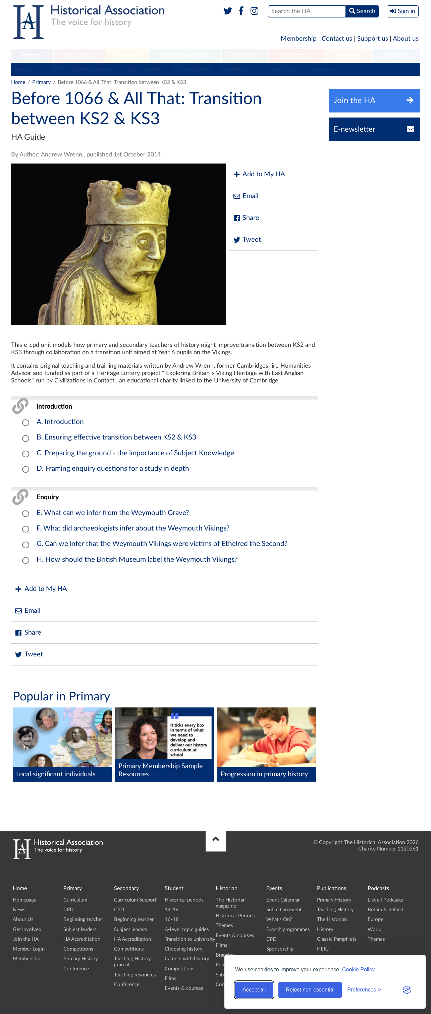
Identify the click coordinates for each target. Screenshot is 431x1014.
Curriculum (27, 69)
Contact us (337, 39)
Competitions (237, 69)
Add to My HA (258, 174)
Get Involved (27, 929)
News (19, 909)
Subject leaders (142, 69)
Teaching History (335, 909)
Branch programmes (288, 929)
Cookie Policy (358, 969)
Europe (375, 919)
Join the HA (26, 939)
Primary (32, 55)
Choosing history (184, 949)
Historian (244, 55)
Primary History (281, 69)
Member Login (29, 949)
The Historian (332, 919)
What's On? (279, 919)
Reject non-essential (310, 990)
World (374, 929)
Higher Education (184, 55)
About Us (23, 919)
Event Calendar (283, 900)
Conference (324, 69)
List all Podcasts (385, 900)
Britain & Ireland (385, 909)
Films (170, 978)
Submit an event (284, 909)
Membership (299, 39)
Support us (372, 39)
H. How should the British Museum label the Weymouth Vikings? (137, 559)
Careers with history (187, 958)
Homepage (25, 900)
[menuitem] (32, 56)
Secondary (79, 55)
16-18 (172, 919)
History (325, 929)
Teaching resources (135, 974)
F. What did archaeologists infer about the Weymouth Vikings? (133, 528)
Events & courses (184, 988)
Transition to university (190, 939)
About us (406, 39)
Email (245, 196)
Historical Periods (235, 915)
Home (18, 82)
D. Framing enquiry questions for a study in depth (113, 468)
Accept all (254, 990)
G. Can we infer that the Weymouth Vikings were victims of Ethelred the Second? (162, 543)
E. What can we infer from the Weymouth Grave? (113, 512)
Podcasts (349, 55)
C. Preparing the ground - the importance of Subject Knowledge (135, 453)
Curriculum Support (135, 900)
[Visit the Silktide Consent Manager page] (407, 990)
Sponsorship (279, 949)
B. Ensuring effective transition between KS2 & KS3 (116, 437)
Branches (396, 55)
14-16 (172, 909)
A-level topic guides (187, 929)
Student (127, 55)
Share (245, 218)
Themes (224, 925)
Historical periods (184, 900)
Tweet (246, 239)
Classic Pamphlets (337, 939)
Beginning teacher (93, 69)
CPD (56, 69)
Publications (297, 55)
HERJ (323, 949)
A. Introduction (60, 421)
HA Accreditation (190, 69)
